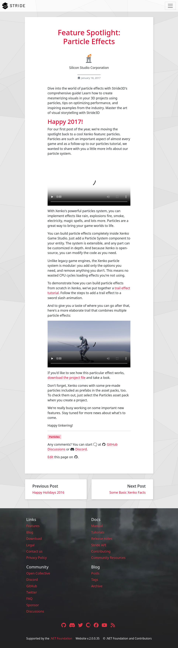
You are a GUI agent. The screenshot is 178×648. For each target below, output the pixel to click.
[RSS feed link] (113, 625)
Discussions (35, 611)
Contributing (101, 551)
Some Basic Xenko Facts (127, 492)
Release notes (101, 538)
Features (32, 526)
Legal (30, 545)
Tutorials (97, 532)
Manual (97, 526)
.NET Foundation (61, 638)
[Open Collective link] (89, 625)
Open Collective (38, 573)
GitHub (31, 586)
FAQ (29, 598)
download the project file (66, 377)
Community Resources (108, 557)
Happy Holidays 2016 (48, 492)
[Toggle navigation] (170, 6)
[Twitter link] (80, 625)
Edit (50, 457)
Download (34, 538)
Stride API (98, 545)
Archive (97, 586)
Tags (94, 579)
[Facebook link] (96, 625)
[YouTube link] (104, 625)
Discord (81, 449)
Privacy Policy (36, 557)
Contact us (34, 551)
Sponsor (32, 605)
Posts (95, 573)
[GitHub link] (64, 625)
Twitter (31, 592)
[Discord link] (72, 625)
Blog (29, 532)
